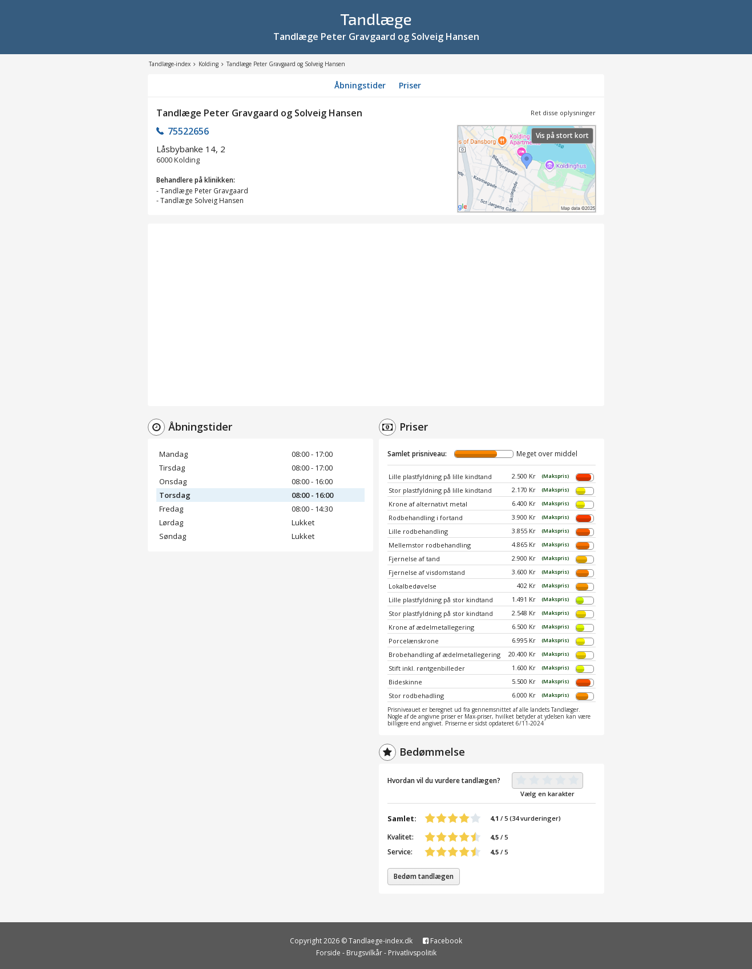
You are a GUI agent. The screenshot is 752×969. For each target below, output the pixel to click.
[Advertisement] (376, 315)
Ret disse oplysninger (563, 112)
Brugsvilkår (364, 953)
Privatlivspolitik (412, 953)
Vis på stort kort (562, 135)
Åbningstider (360, 85)
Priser (410, 85)
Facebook (442, 941)
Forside (328, 953)
